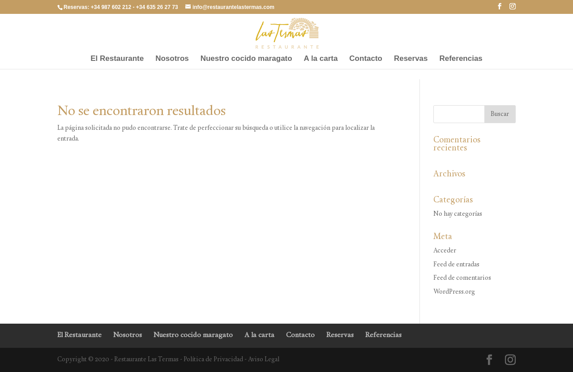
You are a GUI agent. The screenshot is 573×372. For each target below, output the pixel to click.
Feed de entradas (456, 264)
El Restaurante (117, 59)
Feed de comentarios (462, 278)
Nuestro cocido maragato (246, 59)
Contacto (365, 59)
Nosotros (172, 59)
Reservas (411, 59)
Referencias (460, 59)
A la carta (321, 59)
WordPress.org (454, 292)
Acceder (444, 251)
